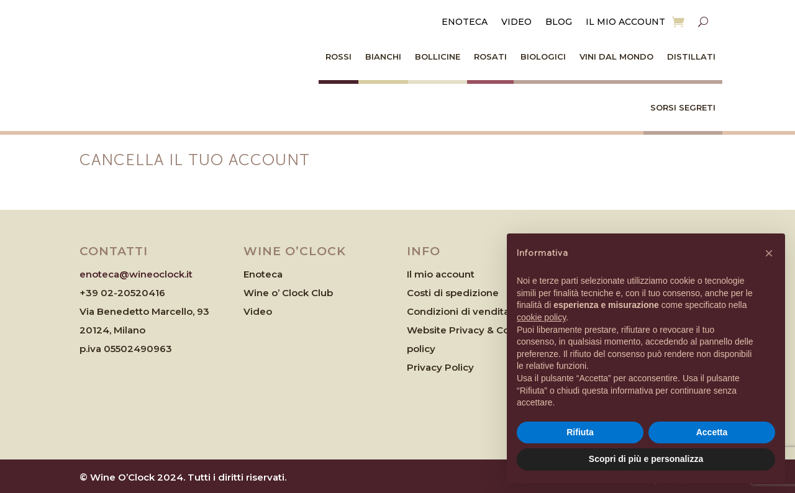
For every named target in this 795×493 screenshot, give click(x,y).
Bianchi (383, 56)
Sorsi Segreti (683, 107)
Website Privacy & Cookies (471, 330)
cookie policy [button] (541, 317)
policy (421, 349)
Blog (558, 22)
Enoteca (465, 22)
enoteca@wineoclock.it (136, 274)
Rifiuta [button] (580, 432)
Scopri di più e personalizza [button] (646, 459)
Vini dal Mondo (616, 56)
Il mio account (625, 22)
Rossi (338, 56)
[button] (769, 253)
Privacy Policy (440, 367)
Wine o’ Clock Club (288, 293)
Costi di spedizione (453, 293)
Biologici (543, 56)
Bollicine (437, 56)
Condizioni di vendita (458, 311)
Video (516, 22)
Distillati (691, 56)
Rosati (490, 56)
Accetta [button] (712, 432)
